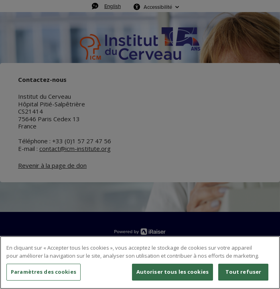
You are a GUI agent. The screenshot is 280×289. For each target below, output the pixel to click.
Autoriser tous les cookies (172, 271)
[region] (140, 262)
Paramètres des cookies (43, 271)
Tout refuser (243, 271)
